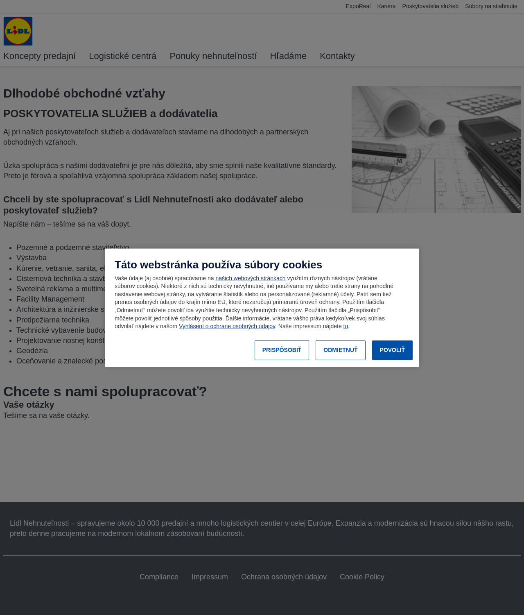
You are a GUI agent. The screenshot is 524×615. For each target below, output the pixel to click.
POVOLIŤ (392, 350)
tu (345, 326)
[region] (262, 307)
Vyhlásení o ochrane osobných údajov (227, 326)
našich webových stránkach (250, 278)
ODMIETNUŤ (340, 350)
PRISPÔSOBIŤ (282, 350)
